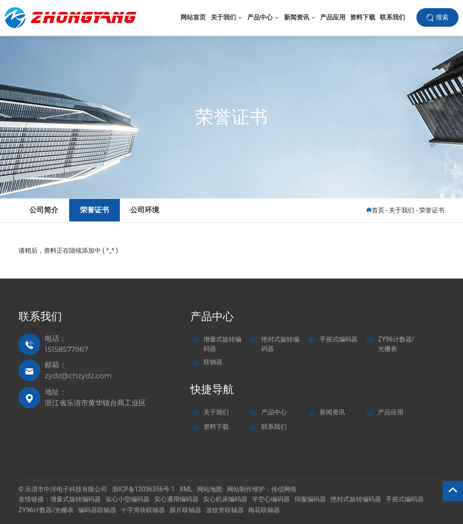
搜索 (442, 17)
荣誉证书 (231, 117)
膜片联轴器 (185, 509)
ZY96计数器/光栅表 (46, 509)
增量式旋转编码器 (75, 499)
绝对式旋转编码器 (356, 499)
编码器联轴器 (97, 509)
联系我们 (274, 426)
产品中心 (274, 411)
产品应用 (390, 411)
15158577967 (66, 349)
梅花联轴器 (264, 509)
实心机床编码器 (225, 499)
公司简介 (44, 209)
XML (186, 489)
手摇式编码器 (339, 339)
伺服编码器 (310, 499)
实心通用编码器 (176, 499)
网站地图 (209, 489)
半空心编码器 (271, 499)
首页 (378, 209)
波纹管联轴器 (225, 509)
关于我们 (401, 209)
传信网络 (284, 489)
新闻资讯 (332, 411)
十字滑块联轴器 (143, 509)
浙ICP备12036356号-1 (143, 489)
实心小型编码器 (127, 499)
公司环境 (147, 209)
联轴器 (212, 361)
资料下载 (216, 426)
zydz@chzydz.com (78, 375)
